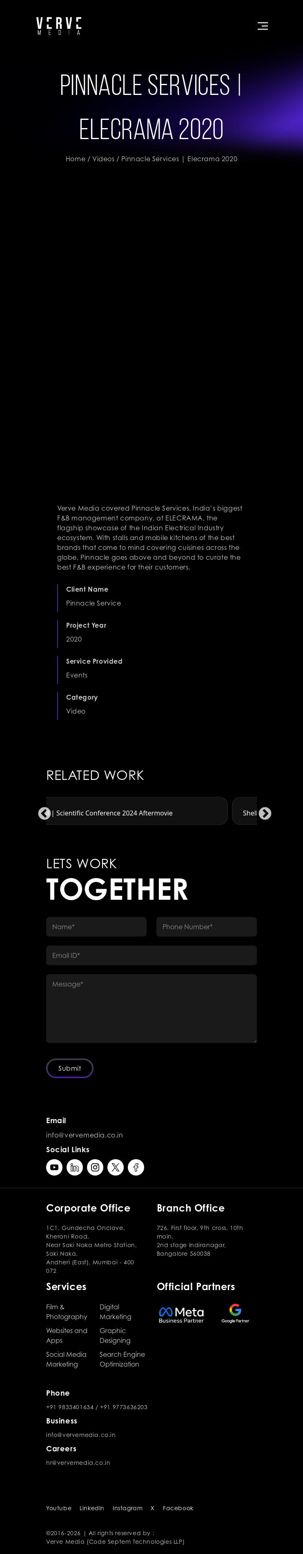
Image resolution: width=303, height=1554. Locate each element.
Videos (103, 159)
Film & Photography (66, 1312)
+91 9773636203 (123, 1406)
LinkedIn (92, 1507)
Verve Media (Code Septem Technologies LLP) (115, 1541)
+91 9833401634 (70, 1406)
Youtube (58, 1507)
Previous (41, 811)
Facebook (178, 1507)
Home (75, 159)
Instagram (128, 1507)
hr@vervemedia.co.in (78, 1462)
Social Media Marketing (66, 1359)
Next (262, 811)
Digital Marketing (115, 1312)
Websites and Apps (66, 1336)
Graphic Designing (115, 1336)
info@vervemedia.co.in (84, 1135)
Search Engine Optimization (122, 1359)
